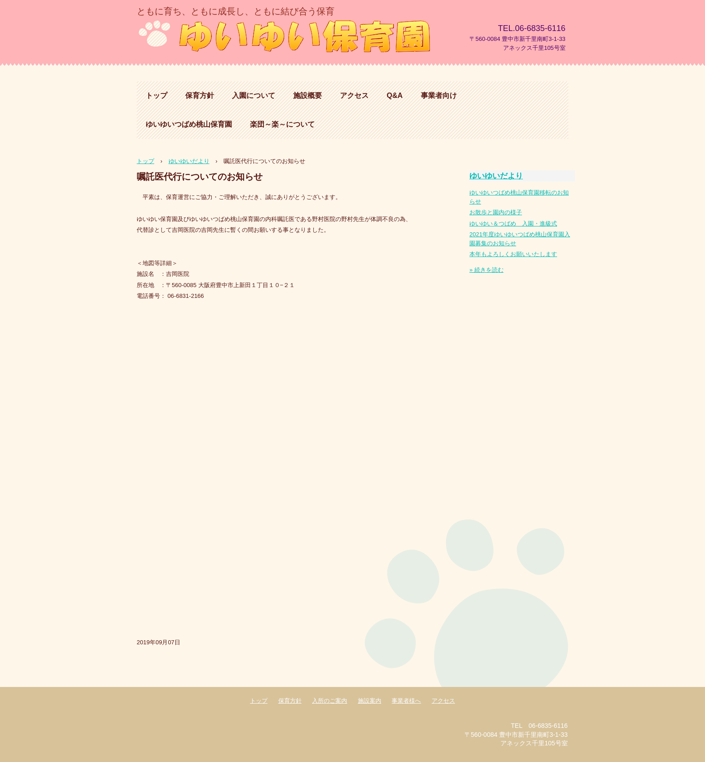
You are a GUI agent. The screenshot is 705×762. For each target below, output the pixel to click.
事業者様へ (406, 700)
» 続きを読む (486, 269)
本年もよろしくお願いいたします (513, 254)
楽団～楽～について (282, 124)
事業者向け (439, 95)
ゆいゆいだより (496, 176)
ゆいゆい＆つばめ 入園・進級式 (513, 223)
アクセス (354, 95)
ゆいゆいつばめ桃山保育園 (189, 124)
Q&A (395, 95)
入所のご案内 (329, 700)
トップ (156, 95)
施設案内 (369, 700)
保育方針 (199, 95)
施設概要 (307, 95)
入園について (253, 95)
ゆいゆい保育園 (286, 35)
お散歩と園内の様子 (495, 212)
